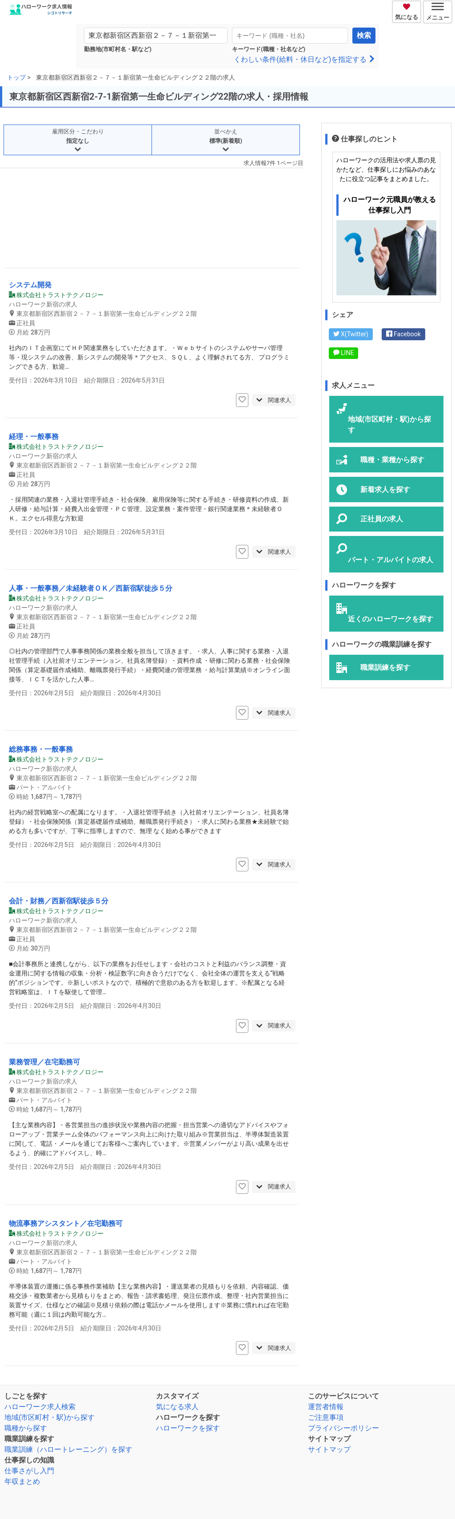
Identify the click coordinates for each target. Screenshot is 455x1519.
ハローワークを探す (188, 1428)
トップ (16, 77)
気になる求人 (177, 1406)
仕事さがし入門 (29, 1471)
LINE (343, 352)
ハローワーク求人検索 (40, 1406)
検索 (364, 35)
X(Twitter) (350, 334)
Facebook (403, 334)
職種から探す (25, 1428)
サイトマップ (329, 1449)
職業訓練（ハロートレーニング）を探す (68, 1449)
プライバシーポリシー (343, 1428)
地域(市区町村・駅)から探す (49, 1417)
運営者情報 (325, 1406)
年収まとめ (22, 1481)
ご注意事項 (325, 1417)
